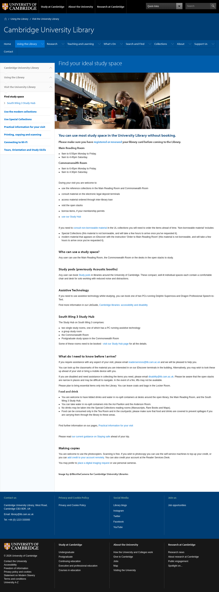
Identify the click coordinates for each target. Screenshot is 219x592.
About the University (80, 6)
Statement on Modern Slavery (19, 575)
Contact (8, 51)
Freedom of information (16, 568)
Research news (176, 552)
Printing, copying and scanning (22, 134)
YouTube (118, 527)
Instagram (119, 510)
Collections (160, 44)
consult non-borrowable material (90, 228)
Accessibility (10, 564)
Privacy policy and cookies (17, 571)
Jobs (116, 561)
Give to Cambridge (123, 556)
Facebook (119, 521)
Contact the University (15, 561)
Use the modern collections (20, 111)
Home (5, 19)
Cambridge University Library (21, 69)
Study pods (84, 275)
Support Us (200, 44)
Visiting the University (125, 570)
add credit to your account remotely (86, 457)
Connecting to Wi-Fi (16, 142)
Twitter (117, 516)
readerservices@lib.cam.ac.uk (144, 362)
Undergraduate (66, 552)
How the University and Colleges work (133, 552)
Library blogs (120, 505)
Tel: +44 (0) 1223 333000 (17, 519)
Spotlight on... (175, 565)
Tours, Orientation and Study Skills (25, 150)
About (180, 44)
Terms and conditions (15, 579)
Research (52, 44)
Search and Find (135, 44)
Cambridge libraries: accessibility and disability (123, 305)
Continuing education (70, 561)
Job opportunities (177, 505)
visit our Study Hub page (116, 343)
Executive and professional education (78, 565)
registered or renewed (108, 142)
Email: (7, 514)
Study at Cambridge (52, 6)
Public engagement (178, 561)
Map (116, 565)
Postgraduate (65, 556)
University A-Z (11, 582)
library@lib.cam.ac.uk (22, 514)
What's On (110, 44)
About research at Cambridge (183, 556)
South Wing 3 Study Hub (21, 103)
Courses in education (70, 570)
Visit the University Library (45, 19)
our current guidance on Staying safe (91, 436)
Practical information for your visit (24, 127)
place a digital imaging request (93, 463)
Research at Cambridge (110, 6)
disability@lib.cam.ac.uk (160, 376)
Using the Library (19, 19)
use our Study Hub (71, 216)
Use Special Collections (18, 119)
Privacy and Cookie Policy (72, 505)
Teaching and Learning (80, 44)
